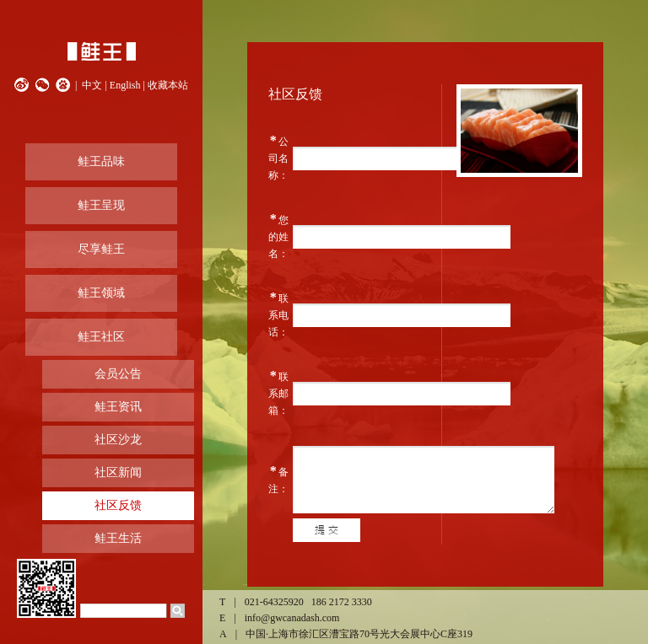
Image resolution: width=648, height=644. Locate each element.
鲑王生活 (118, 538)
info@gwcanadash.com (292, 618)
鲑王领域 (101, 293)
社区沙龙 (118, 439)
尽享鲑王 (101, 249)
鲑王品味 (101, 161)
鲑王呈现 (101, 205)
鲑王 (101, 51)
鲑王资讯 (118, 406)
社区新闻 (118, 472)
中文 (92, 85)
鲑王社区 (101, 336)
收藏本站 (168, 85)
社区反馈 (118, 505)
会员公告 (118, 374)
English (125, 85)
